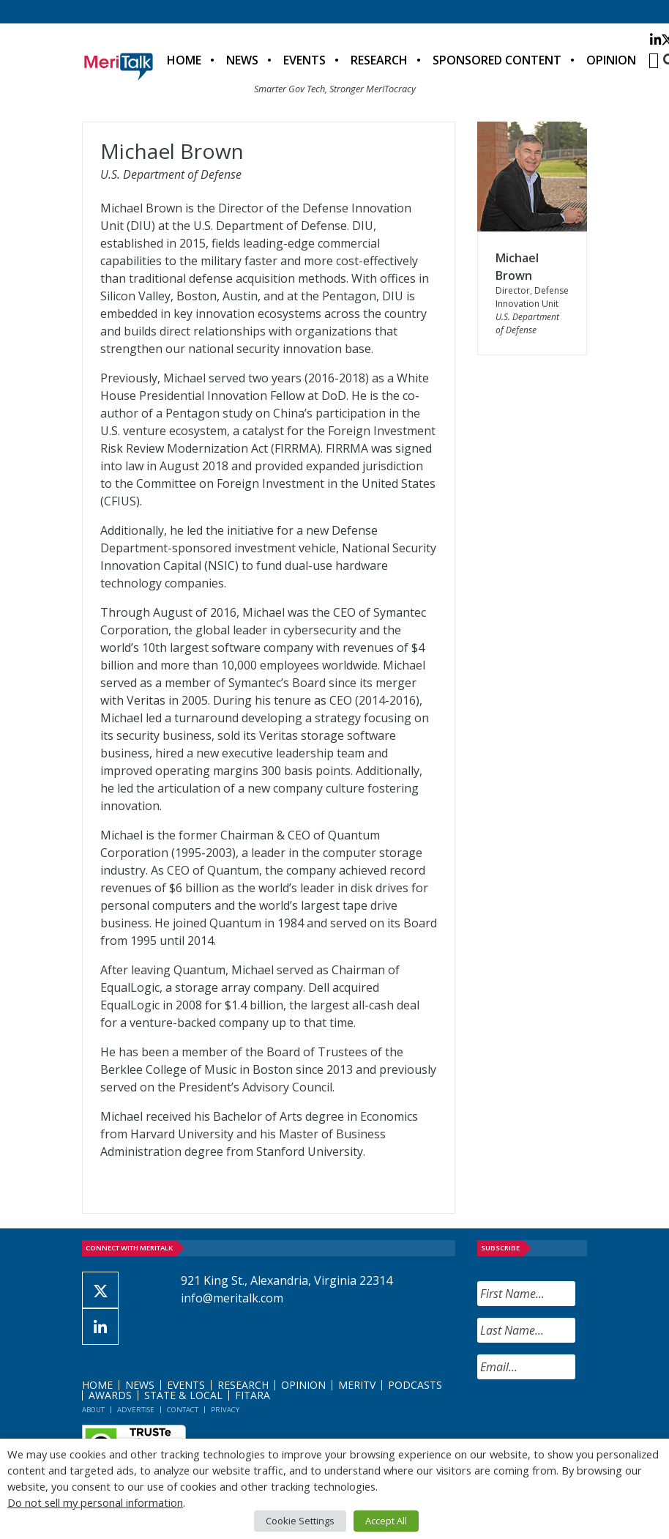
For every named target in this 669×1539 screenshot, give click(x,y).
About (93, 1409)
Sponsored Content (497, 60)
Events (304, 60)
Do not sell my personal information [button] (95, 1502)
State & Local (183, 1395)
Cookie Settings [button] (300, 1520)
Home (184, 60)
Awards (110, 1395)
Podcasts (415, 1385)
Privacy (225, 1409)
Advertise (135, 1409)
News (242, 60)
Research (379, 60)
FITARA (252, 1395)
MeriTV (356, 1385)
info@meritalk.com (232, 1298)
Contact (182, 1409)
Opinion (611, 60)
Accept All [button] (386, 1520)
